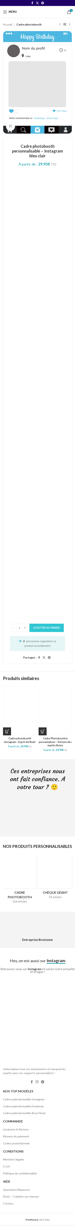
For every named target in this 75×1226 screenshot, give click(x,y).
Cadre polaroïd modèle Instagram (23, 1099)
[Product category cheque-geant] (55, 878)
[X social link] (37, 3)
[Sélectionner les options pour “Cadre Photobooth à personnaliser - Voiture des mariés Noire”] (43, 731)
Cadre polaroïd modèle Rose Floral (24, 1113)
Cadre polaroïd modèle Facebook (23, 1106)
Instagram (35, 969)
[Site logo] (38, 11)
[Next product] (69, 24)
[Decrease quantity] (13, 628)
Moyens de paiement (16, 1136)
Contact (8, 1203)
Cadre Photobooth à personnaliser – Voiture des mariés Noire (55, 742)
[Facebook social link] (32, 3)
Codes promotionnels (16, 1143)
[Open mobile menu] (10, 12)
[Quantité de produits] (19, 628)
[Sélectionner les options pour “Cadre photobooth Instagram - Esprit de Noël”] (7, 731)
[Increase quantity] (24, 628)
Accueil (7, 24)
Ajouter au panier (46, 627)
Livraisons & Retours (16, 1129)
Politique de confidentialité (20, 1173)
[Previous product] (60, 24)
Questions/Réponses (16, 1189)
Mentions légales (13, 1159)
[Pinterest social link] (42, 3)
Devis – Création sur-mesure (21, 1196)
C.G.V (6, 1166)
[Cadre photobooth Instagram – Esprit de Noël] (20, 710)
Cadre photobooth (29, 24)
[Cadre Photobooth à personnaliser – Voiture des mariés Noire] (55, 710)
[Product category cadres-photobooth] (20, 880)
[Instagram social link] (37, 1082)
